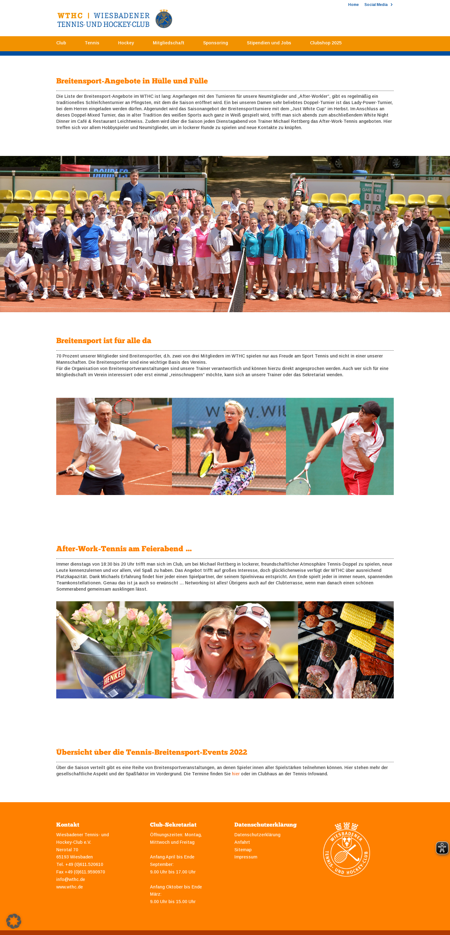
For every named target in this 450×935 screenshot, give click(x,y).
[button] (14, 921)
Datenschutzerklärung (257, 834)
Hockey (126, 44)
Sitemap (243, 849)
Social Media (376, 5)
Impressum (245, 856)
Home (353, 5)
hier (236, 773)
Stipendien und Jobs (269, 44)
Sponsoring (215, 44)
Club (61, 44)
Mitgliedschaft (168, 44)
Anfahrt (242, 842)
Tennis (92, 44)
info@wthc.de (70, 879)
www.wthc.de (69, 886)
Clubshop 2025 (326, 44)
